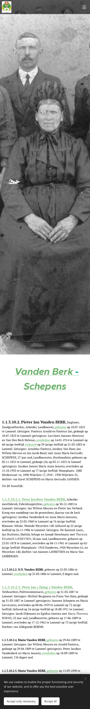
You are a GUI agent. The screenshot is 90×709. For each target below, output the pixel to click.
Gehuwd (31, 444)
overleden (21, 574)
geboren (60, 427)
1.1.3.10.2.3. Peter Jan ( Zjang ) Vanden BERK (37, 587)
